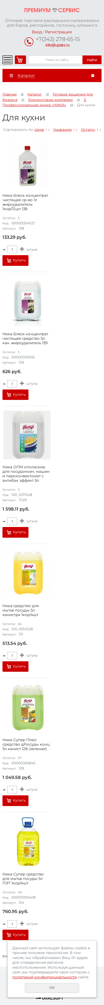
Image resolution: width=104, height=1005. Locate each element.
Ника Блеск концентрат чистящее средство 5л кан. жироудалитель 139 (25, 338)
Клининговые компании (50, 99)
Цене (39, 129)
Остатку (88, 129)
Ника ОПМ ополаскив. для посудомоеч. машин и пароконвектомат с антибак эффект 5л (26, 474)
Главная (9, 94)
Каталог (34, 94)
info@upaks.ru (58, 45)
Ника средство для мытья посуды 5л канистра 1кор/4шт (20, 610)
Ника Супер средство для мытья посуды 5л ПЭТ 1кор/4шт (23, 878)
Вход (37, 32)
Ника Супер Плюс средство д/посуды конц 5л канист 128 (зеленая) (26, 744)
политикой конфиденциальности (44, 977)
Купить (19, 260)
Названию (62, 129)
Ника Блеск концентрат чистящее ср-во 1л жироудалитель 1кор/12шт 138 (25, 202)
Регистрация (58, 32)
